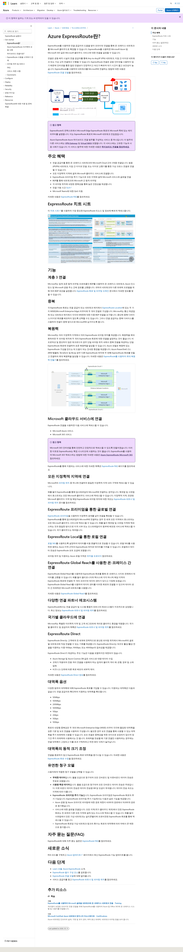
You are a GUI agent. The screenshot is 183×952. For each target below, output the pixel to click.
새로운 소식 (157, 46)
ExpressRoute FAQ (69, 196)
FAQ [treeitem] (8, 67)
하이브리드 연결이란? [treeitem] (15, 53)
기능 (154, 39)
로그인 (177, 3)
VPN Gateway (71, 143)
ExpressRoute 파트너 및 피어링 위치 (78, 610)
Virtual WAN (86, 143)
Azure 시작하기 (172, 10)
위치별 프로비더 (94, 556)
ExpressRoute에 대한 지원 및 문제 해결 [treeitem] (18, 105)
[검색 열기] (171, 3)
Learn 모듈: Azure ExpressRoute (66, 868)
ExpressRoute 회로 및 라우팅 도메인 (93, 291)
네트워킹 (65, 28)
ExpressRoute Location (112, 307)
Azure (57, 28)
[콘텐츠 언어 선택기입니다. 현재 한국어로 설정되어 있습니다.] (8, 948)
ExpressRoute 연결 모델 (58, 72)
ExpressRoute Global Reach (73, 593)
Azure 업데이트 (74, 855)
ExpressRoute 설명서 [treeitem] (13, 36)
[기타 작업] (133, 28)
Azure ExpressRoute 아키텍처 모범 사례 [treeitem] (19, 48)
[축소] (31, 26)
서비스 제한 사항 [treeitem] (14, 71)
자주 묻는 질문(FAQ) (160, 42)
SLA (68, 187)
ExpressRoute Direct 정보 (72, 674)
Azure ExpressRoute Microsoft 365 (117, 454)
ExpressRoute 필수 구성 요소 (65, 872)
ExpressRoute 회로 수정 (58, 758)
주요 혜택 (156, 32)
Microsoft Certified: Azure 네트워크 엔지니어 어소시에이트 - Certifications (77, 916)
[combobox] (17, 31)
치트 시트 (54, 210)
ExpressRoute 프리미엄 (58, 515)
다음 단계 (156, 49)
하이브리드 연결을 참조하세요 (115, 146)
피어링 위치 (64, 482)
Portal (160, 10)
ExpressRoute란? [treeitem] (13, 43)
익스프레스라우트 (79, 28)
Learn (50, 28)
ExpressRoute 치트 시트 (161, 36)
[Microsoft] (4, 3)
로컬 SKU (52, 543)
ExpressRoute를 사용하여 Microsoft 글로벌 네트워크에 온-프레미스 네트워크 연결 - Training (84, 903)
